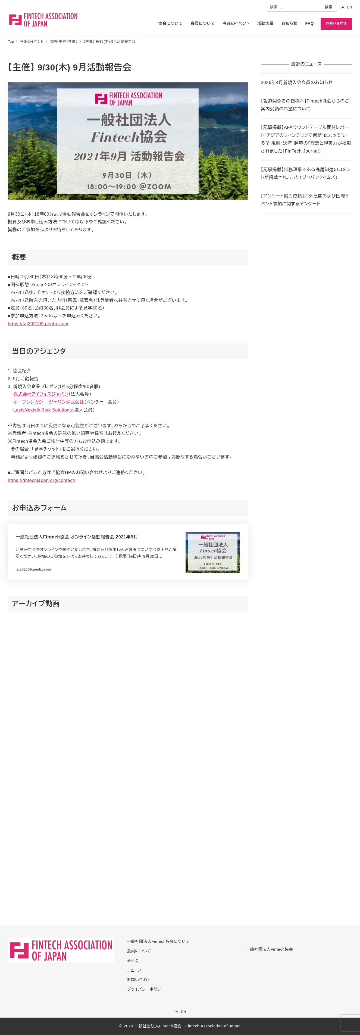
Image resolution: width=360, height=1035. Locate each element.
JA (342, 7)
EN (349, 7)
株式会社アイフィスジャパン (40, 394)
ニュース (134, 970)
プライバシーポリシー (146, 989)
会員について (139, 951)
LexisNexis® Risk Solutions (42, 410)
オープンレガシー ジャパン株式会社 (48, 402)
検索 (328, 7)
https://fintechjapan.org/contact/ (42, 480)
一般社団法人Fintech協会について (158, 941)
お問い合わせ (139, 980)
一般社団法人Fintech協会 (269, 949)
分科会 (133, 961)
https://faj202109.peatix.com (38, 323)
